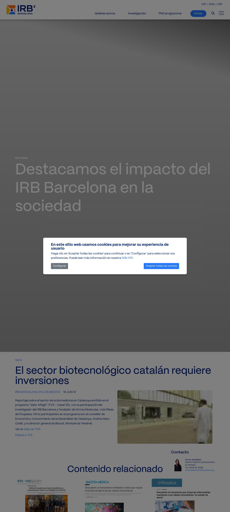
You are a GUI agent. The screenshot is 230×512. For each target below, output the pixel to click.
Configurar (59, 266)
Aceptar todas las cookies (161, 266)
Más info (127, 257)
